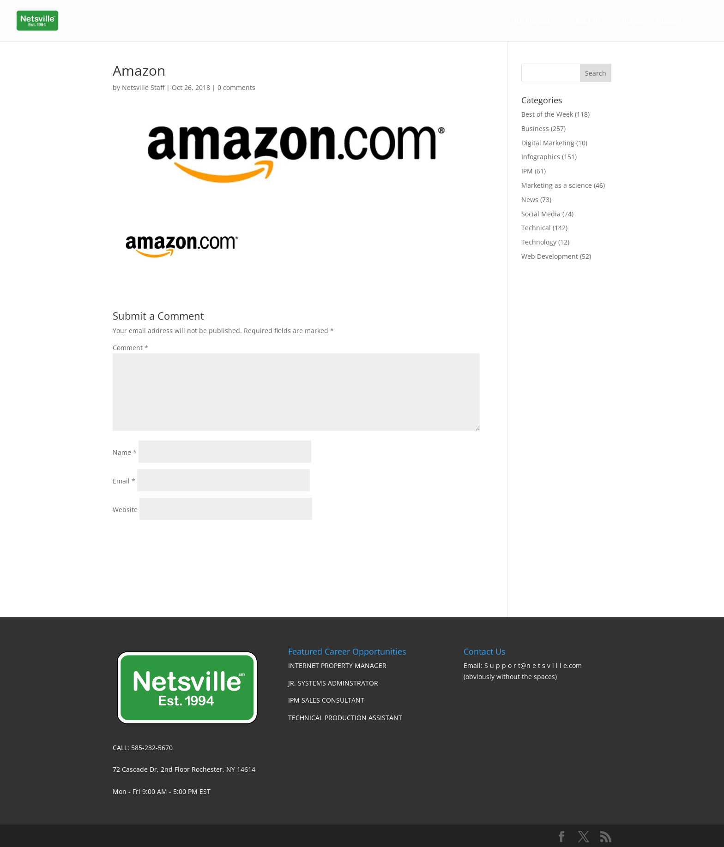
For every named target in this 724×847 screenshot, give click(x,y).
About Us (586, 21)
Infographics (540, 156)
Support (669, 21)
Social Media (541, 213)
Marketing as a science (556, 185)
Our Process (531, 21)
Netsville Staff (143, 87)
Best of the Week (547, 114)
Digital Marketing (547, 142)
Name (125, 452)
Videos (633, 21)
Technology (538, 242)
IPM (527, 171)
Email (124, 481)
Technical (536, 227)
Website (125, 509)
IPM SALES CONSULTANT (326, 700)
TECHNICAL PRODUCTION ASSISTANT (345, 717)
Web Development (549, 256)
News (529, 199)
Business (535, 128)
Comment (130, 347)
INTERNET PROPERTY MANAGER (337, 665)
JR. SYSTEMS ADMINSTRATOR (333, 683)
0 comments (236, 87)
